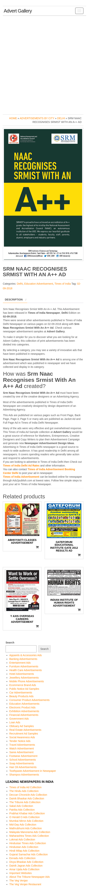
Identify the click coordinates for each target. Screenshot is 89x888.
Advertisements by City (37, 118)
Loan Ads (14, 722)
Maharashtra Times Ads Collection (29, 835)
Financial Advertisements (23, 714)
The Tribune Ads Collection (24, 802)
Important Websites (20, 873)
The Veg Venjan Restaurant (25, 884)
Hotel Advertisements (21, 673)
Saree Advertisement (21, 752)
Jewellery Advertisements (24, 677)
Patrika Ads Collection (22, 809)
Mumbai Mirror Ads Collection (26, 820)
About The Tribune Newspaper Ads (29, 876)
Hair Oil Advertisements (22, 767)
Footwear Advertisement (23, 755)
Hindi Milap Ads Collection (24, 850)
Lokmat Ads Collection (22, 839)
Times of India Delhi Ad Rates (21, 465)
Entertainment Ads (20, 662)
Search (10, 642)
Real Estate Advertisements (25, 729)
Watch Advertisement (21, 748)
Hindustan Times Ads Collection (27, 843)
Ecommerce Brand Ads (22, 685)
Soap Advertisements (21, 763)
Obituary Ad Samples (21, 726)
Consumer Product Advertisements (29, 700)
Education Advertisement (38, 283)
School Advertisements (22, 759)
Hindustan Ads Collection (23, 846)
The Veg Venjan (18, 880)
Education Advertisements (24, 703)
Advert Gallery (18, 11)
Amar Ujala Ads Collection (24, 869)
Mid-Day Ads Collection (22, 824)
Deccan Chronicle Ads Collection (28, 794)
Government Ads (19, 718)
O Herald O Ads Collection (24, 817)
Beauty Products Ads (21, 696)
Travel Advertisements (22, 744)
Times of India (63, 283)
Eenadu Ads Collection (22, 858)
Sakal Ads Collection (21, 805)
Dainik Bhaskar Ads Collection (26, 798)
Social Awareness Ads (22, 737)
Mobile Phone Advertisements (26, 681)
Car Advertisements (20, 692)
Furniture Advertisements (23, 666)
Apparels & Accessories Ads (25, 655)
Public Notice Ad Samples (24, 688)
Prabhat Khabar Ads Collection (27, 813)
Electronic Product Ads (22, 707)
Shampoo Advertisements (24, 774)
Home (13, 118)
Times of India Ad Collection (25, 787)
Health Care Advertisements (25, 670)
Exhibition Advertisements (24, 711)
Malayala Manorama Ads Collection (29, 832)
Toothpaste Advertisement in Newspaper (32, 770)
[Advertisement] (44, 64)
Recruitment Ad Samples (23, 733)
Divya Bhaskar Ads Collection (26, 861)
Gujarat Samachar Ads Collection (28, 854)
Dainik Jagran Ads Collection (25, 865)
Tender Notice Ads (20, 741)
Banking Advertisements (23, 658)
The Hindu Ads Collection (24, 791)
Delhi (61, 118)
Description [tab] (14, 299)
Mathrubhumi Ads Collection (25, 828)
